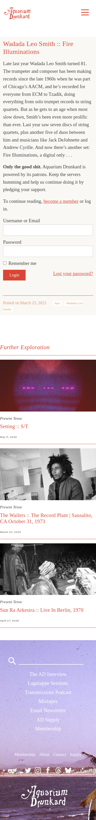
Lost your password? (73, 273)
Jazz (57, 303)
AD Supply (48, 719)
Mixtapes (47, 701)
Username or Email (21, 220)
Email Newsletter (48, 710)
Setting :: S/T (14, 426)
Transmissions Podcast (48, 692)
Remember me (22, 263)
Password (12, 242)
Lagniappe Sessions (48, 683)
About (44, 754)
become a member (61, 201)
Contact (59, 754)
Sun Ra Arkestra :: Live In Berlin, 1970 (41, 610)
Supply (75, 754)
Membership (48, 728)
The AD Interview (48, 674)
